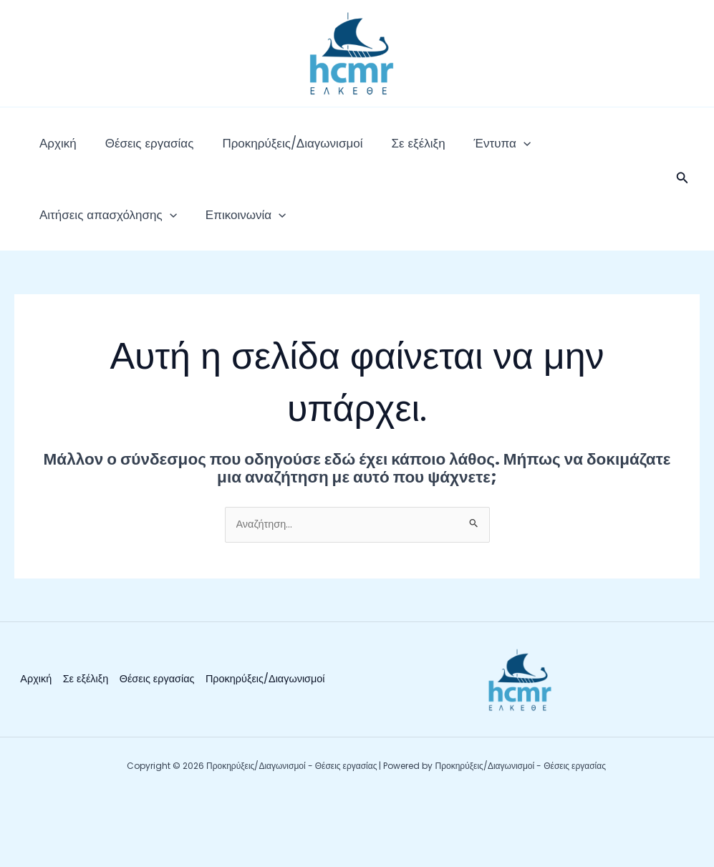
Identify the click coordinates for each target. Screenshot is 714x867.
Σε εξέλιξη (368, 150)
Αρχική (50, 150)
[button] (682, 193)
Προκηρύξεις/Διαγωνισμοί (256, 150)
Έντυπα (438, 150)
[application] (459, 150)
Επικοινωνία (72, 236)
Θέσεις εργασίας (128, 150)
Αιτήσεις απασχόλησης (549, 150)
